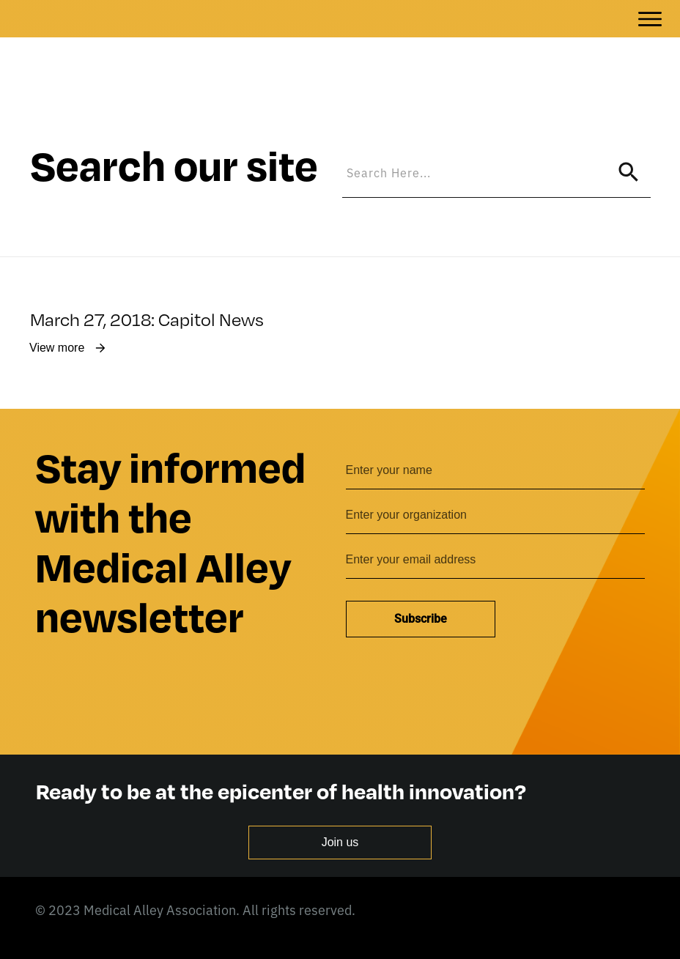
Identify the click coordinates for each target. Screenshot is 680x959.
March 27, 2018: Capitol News (147, 267)
